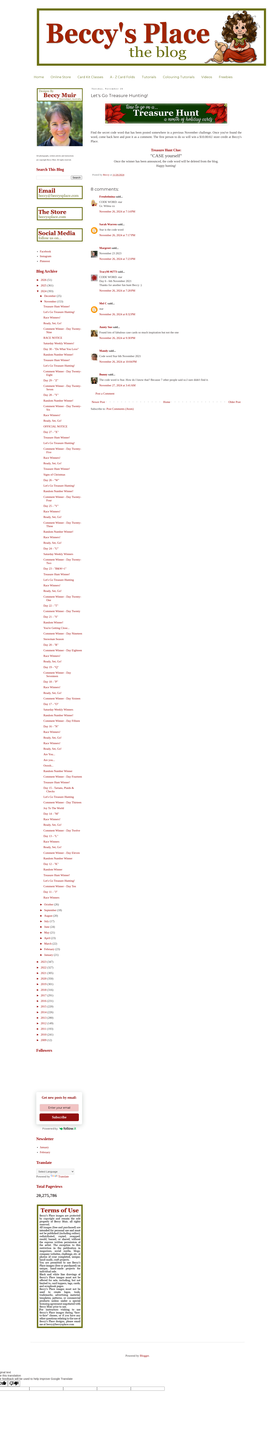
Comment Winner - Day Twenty (62, 611)
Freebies (226, 77)
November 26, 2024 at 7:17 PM (117, 235)
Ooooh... (48, 765)
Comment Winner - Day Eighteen (63, 650)
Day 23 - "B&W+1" (55, 568)
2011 (44, 1028)
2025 (44, 285)
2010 (44, 1034)
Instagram (45, 256)
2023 (44, 961)
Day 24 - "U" (51, 548)
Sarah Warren (108, 224)
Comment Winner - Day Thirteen (63, 802)
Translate (60, 1176)
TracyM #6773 (108, 271)
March (48, 943)
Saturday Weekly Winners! (59, 343)
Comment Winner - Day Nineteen (63, 633)
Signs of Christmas (54, 474)
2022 (44, 967)
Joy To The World (54, 808)
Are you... (49, 760)
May (47, 932)
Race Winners (52, 841)
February (49, 949)
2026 (44, 279)
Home (39, 77)
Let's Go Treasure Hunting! (59, 312)
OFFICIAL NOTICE (56, 426)
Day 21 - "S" (51, 616)
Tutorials (149, 77)
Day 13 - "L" (51, 836)
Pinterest (45, 261)
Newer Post (98, 402)
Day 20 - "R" (51, 644)
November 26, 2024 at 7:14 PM (117, 211)
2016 (44, 1000)
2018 (44, 989)
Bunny (103, 374)
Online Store (61, 77)
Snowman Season (54, 639)
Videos (206, 77)
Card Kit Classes (90, 77)
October (49, 904)
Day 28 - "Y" (51, 394)
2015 (44, 1006)
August (48, 915)
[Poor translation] (14, 1383)
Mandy (103, 350)
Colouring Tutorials (179, 77)
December (50, 295)
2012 (44, 1023)
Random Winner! (53, 622)
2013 (44, 1017)
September (50, 910)
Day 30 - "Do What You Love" (61, 349)
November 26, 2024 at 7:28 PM (117, 290)
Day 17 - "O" (51, 704)
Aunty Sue (105, 327)
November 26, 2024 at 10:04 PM (118, 361)
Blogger (144, 1355)
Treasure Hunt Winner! (57, 306)
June (47, 926)
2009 (44, 1040)
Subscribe (59, 1117)
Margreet (105, 248)
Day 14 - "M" (51, 813)
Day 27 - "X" (51, 431)
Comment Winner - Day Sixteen (62, 698)
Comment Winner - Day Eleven (62, 852)
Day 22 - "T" (51, 605)
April (47, 938)
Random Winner (53, 869)
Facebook (45, 251)
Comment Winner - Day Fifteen (62, 720)
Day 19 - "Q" (51, 667)
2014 (44, 1012)
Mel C (103, 303)
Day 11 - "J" (51, 891)
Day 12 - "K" (51, 863)
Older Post (234, 402)
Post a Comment (104, 393)
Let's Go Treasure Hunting (59, 579)
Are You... (49, 754)
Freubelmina (107, 196)
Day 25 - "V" (51, 505)
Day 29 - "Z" (51, 380)
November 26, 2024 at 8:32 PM (117, 314)
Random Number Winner (58, 771)
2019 (44, 984)
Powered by (59, 1128)
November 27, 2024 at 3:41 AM (117, 385)
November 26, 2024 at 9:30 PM (117, 337)
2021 (44, 973)
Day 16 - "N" (51, 726)
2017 (44, 995)
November (50, 301)
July (47, 921)
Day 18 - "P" (51, 681)
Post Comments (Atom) (120, 408)
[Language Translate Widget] (55, 1172)
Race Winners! (52, 317)
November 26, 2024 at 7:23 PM (117, 258)
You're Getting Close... (57, 628)
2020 (44, 978)
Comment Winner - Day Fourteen (63, 776)
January (49, 954)
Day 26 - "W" (51, 480)
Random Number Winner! (59, 354)
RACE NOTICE (53, 337)
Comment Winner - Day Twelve (62, 830)
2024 (44, 291)
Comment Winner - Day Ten (60, 886)
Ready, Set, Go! (53, 323)
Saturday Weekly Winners (58, 554)
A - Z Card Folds (122, 77)
